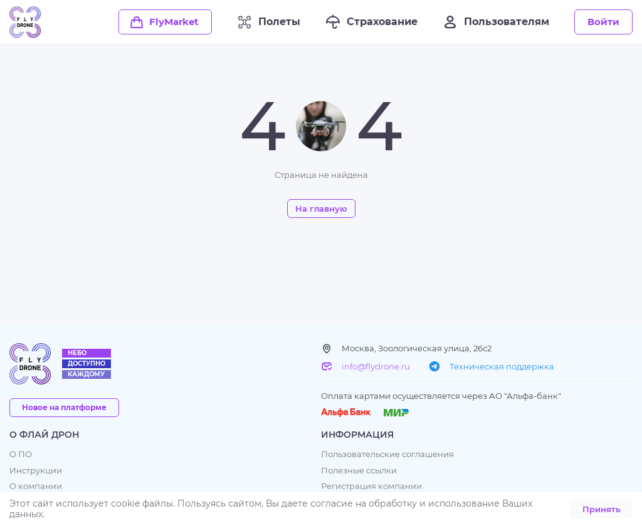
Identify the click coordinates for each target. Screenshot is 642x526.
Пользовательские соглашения (387, 454)
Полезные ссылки (359, 470)
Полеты (268, 21)
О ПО (20, 454)
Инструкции (35, 470)
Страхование (371, 21)
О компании (35, 486)
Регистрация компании (371, 486)
